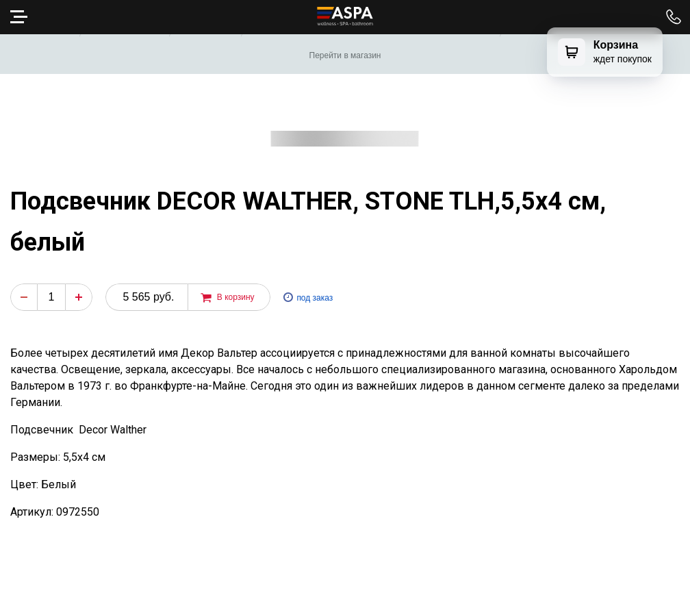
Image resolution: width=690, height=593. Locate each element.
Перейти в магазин (345, 55)
